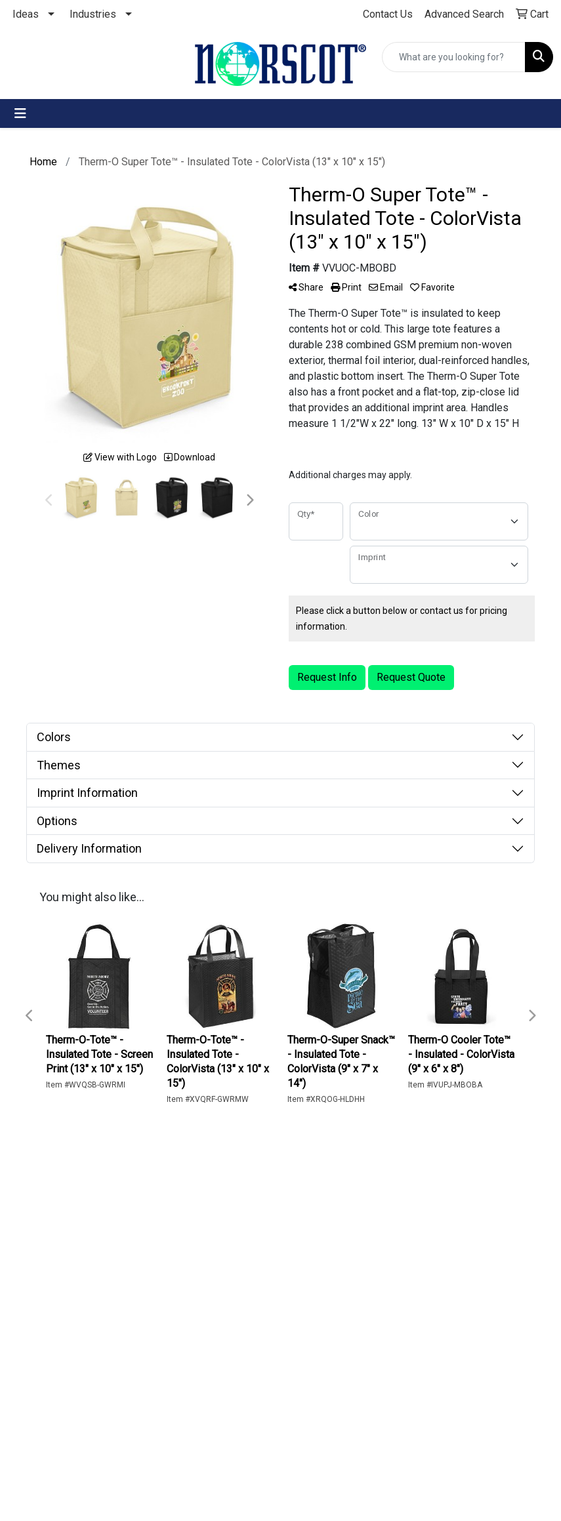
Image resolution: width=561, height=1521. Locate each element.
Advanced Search (75, 1278)
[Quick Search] (454, 57)
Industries (93, 14)
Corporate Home (75, 1346)
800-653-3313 (475, 1307)
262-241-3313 (401, 1307)
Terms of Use (83, 1406)
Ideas (25, 14)
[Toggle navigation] (20, 113)
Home (66, 1233)
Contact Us (77, 1252)
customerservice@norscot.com (438, 1322)
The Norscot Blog (80, 1312)
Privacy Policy (69, 1380)
